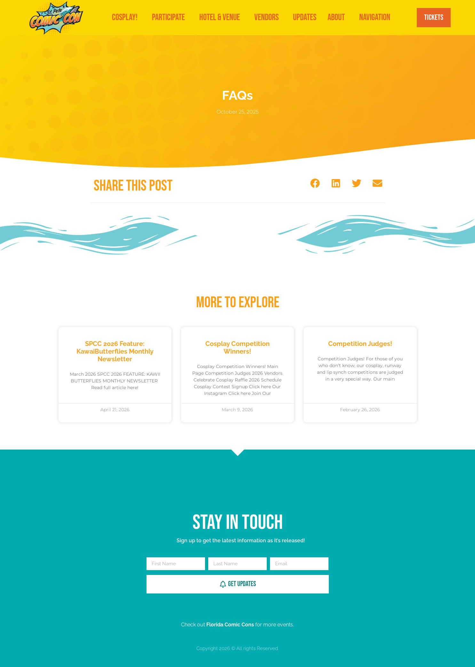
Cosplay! (126, 17)
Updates (304, 17)
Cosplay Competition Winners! (237, 347)
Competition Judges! (360, 344)
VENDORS (268, 17)
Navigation (376, 17)
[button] (315, 183)
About (338, 17)
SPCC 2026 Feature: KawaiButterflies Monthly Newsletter (115, 351)
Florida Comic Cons (230, 625)
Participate (170, 17)
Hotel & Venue (221, 17)
